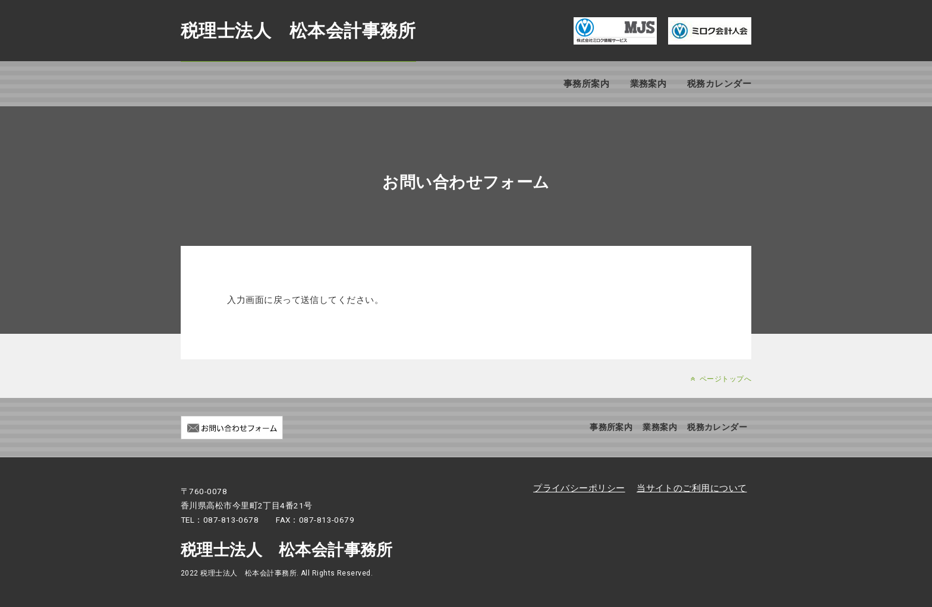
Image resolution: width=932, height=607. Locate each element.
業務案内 (648, 83)
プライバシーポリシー (579, 488)
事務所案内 (586, 83)
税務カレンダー (719, 83)
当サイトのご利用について (692, 488)
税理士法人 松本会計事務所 (298, 30)
